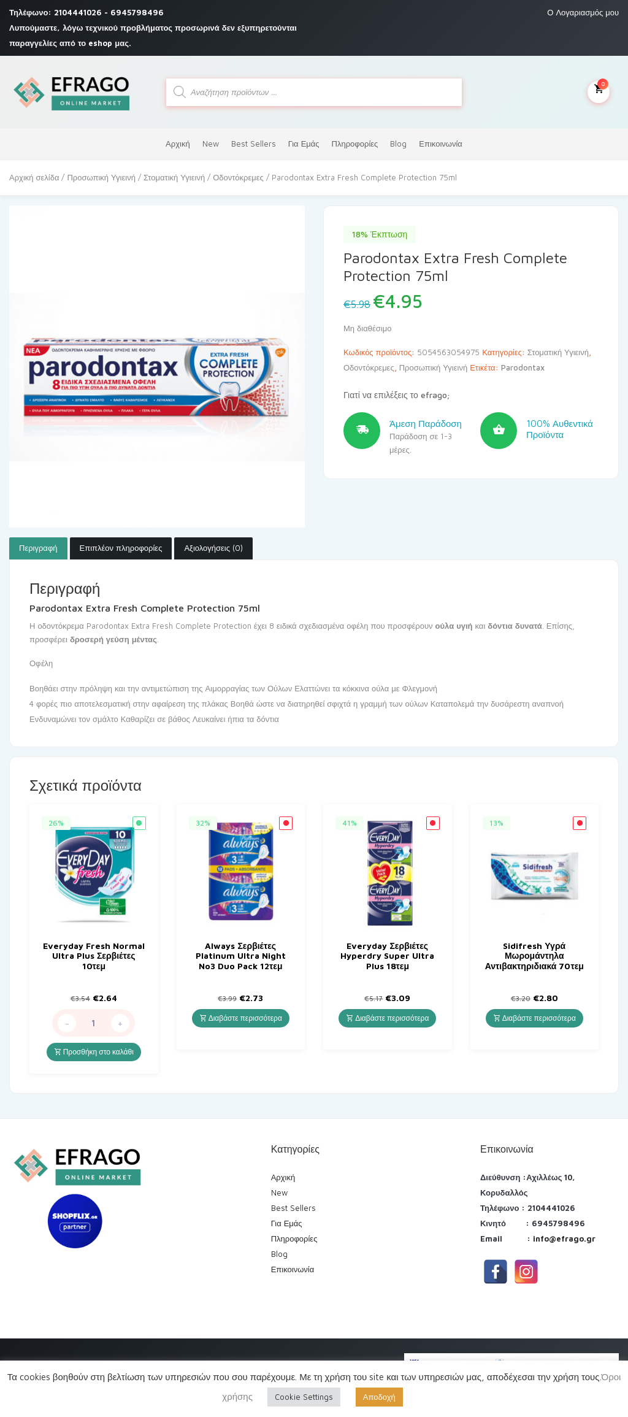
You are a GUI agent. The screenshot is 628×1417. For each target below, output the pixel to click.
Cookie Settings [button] (304, 1397)
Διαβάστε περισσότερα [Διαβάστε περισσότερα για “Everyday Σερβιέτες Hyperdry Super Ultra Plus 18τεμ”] (387, 1018)
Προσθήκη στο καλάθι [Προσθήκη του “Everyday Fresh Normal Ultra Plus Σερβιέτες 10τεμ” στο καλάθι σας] (94, 1051)
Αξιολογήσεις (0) (213, 548)
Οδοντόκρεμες (238, 177)
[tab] (38, 548)
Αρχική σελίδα (34, 177)
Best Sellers (253, 143)
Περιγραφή (38, 548)
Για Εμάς (304, 143)
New (210, 143)
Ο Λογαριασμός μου (583, 12)
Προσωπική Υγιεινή (101, 177)
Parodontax (523, 367)
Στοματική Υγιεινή (174, 177)
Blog (398, 143)
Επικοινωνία (440, 143)
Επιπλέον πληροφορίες (121, 548)
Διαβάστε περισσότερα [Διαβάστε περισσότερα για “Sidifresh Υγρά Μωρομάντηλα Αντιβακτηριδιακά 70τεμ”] (534, 1018)
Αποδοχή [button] (379, 1397)
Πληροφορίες (355, 143)
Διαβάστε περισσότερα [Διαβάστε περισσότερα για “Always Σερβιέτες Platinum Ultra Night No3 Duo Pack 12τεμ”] (240, 1018)
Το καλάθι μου (599, 91)
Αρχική (178, 143)
